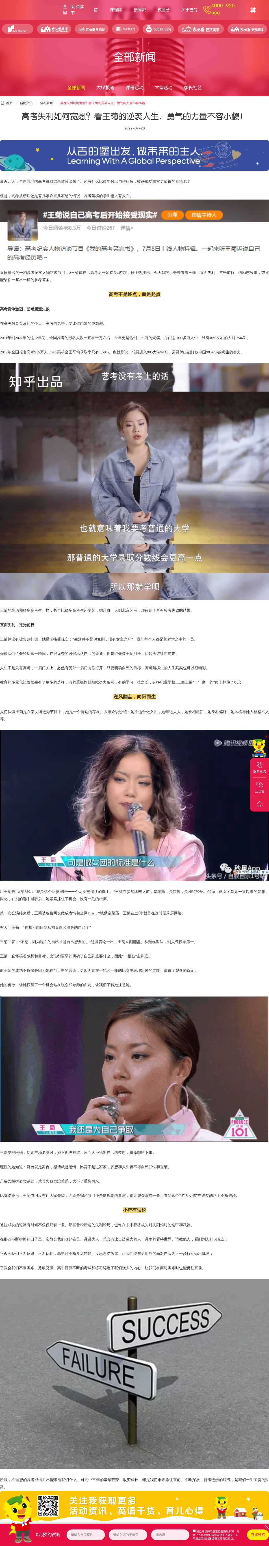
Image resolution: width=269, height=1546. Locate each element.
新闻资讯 (140, 14)
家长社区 (193, 87)
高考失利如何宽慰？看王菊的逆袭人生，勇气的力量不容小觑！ (104, 103)
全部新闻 (76, 87)
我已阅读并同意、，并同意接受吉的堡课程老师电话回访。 (216, 1535)
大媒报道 (105, 87)
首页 (96, 14)
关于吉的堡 (189, 14)
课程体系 (116, 14)
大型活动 (164, 87)
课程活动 (134, 87)
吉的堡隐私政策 (224, 1531)
